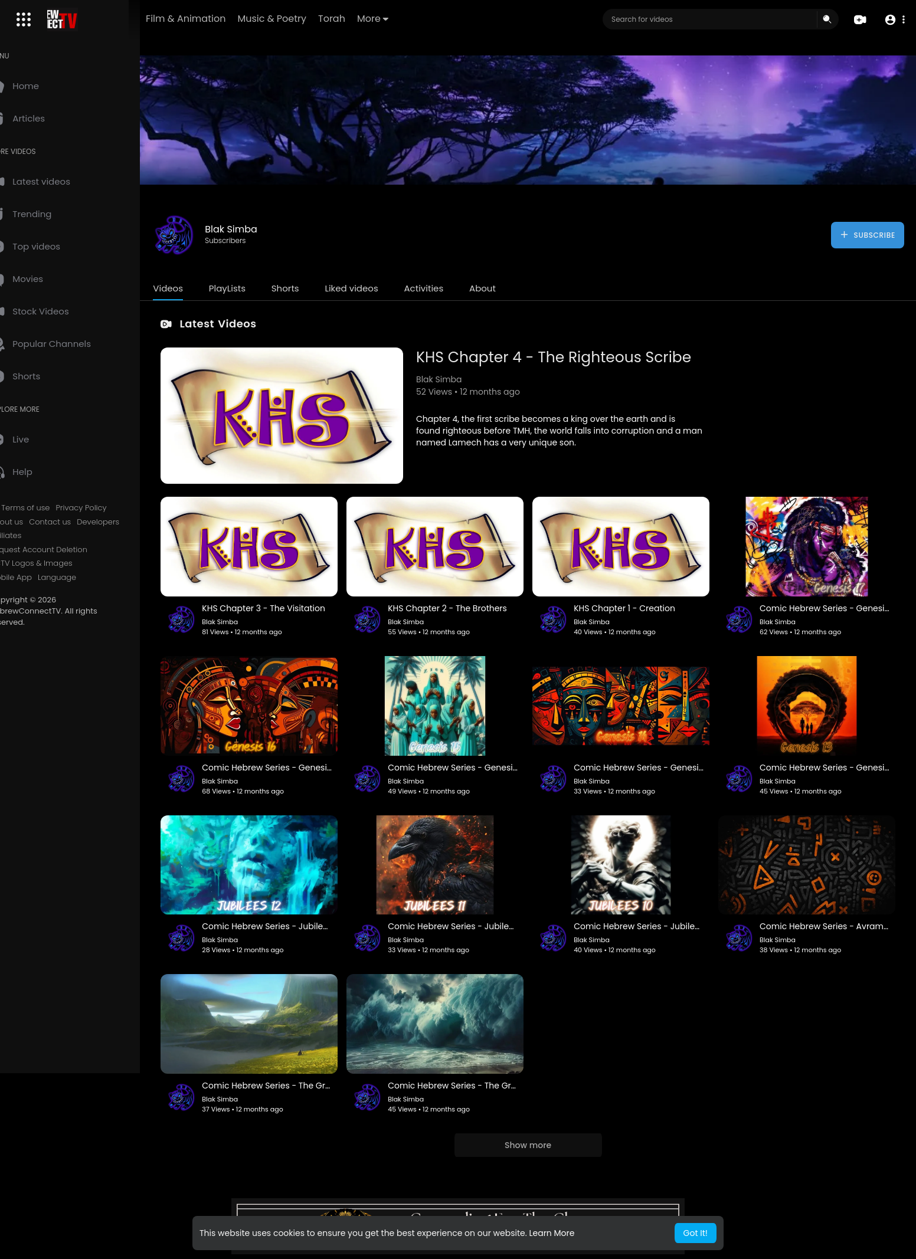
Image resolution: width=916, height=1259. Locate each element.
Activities (449, 288)
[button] (893, 19)
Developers (123, 522)
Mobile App (36, 577)
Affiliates (31, 535)
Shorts (310, 288)
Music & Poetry (309, 18)
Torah (368, 18)
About (508, 288)
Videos (193, 288)
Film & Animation (223, 18)
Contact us (75, 522)
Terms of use (51, 508)
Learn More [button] (551, 1233)
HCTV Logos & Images (56, 563)
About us (31, 522)
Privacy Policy (106, 508)
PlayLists (252, 288)
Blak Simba (256, 229)
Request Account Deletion (64, 550)
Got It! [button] (695, 1233)
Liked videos (376, 288)
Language (82, 577)
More (410, 18)
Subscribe (867, 234)
